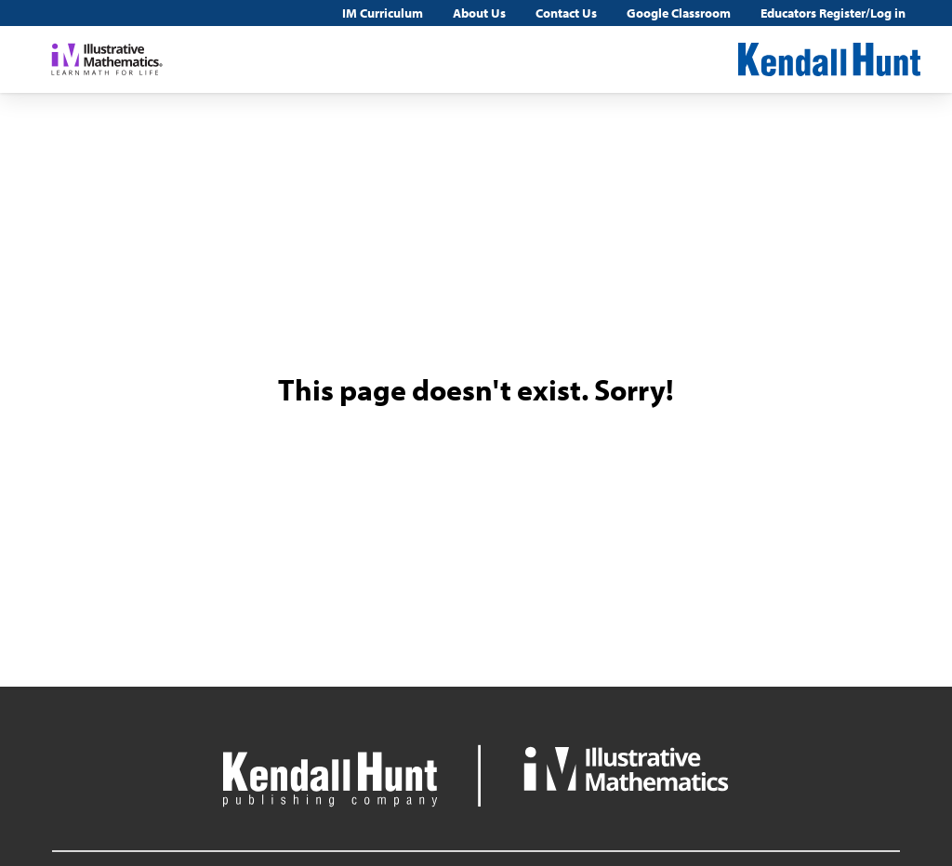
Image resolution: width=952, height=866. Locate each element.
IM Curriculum (382, 13)
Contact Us (566, 13)
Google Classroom (679, 13)
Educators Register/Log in (833, 13)
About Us (479, 13)
